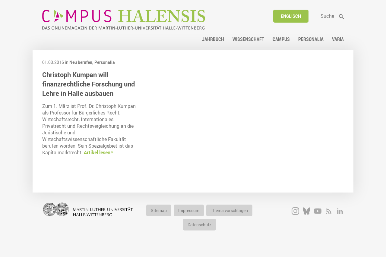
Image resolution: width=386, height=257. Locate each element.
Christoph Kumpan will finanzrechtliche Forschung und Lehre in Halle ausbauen (88, 84)
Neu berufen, (81, 62)
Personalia (104, 62)
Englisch (291, 16)
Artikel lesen (97, 152)
